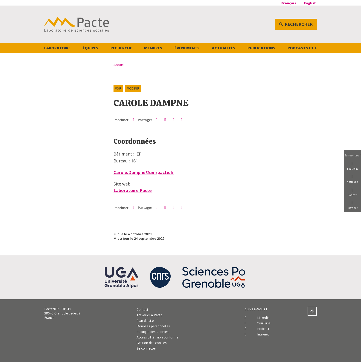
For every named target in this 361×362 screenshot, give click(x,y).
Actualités (223, 48)
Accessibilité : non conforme (157, 337)
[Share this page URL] (182, 120)
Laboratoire (57, 48)
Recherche (121, 48)
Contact (142, 309)
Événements (187, 48)
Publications (261, 48)
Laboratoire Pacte (133, 190)
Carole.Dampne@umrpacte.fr (144, 172)
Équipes (90, 48)
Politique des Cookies (153, 331)
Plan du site (145, 320)
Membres (153, 48)
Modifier (133, 88)
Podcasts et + (302, 48)
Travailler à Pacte (149, 315)
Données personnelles (153, 326)
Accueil (119, 65)
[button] (156, 119)
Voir (118, 88)
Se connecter (146, 348)
